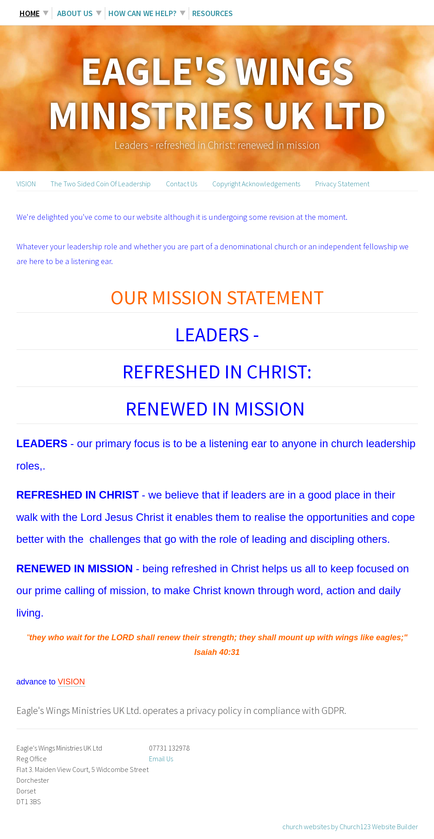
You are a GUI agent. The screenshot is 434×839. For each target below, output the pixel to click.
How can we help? (142, 13)
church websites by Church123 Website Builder (350, 826)
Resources (212, 13)
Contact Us (181, 183)
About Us (74, 13)
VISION (26, 183)
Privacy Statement (342, 183)
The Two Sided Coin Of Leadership (100, 183)
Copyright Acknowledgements (256, 183)
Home (30, 13)
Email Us (161, 758)
